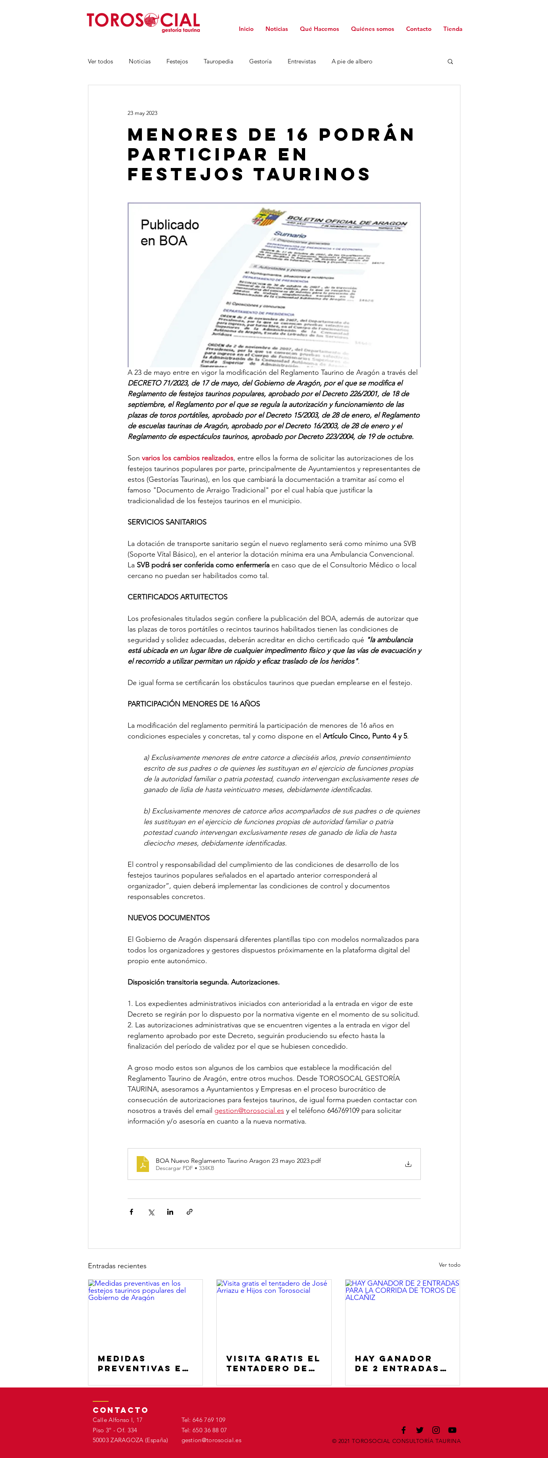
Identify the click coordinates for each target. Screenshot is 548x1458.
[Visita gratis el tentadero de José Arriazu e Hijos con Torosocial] (274, 1312)
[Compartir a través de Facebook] (131, 1212)
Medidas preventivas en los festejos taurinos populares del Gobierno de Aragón (143, 1363)
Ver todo (449, 1264)
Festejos (177, 61)
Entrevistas (302, 61)
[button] (450, 61)
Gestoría (260, 61)
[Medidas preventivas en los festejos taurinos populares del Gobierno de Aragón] (145, 1312)
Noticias (140, 61)
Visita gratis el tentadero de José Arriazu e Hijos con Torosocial (273, 1363)
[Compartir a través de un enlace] (189, 1212)
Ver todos (100, 61)
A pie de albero (352, 61)
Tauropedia (218, 61)
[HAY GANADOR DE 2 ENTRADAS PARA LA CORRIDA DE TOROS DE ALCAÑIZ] (403, 1312)
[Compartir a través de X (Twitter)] (151, 1212)
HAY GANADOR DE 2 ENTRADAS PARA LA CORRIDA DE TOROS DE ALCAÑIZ (397, 1363)
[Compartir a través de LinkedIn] (170, 1212)
